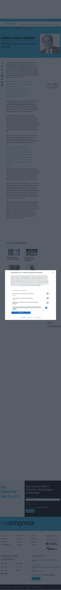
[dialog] (30, 295)
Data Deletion (23, 317)
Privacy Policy (38, 317)
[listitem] (30, 290)
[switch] (47, 293)
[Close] (53, 272)
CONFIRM (20, 312)
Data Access (30, 317)
